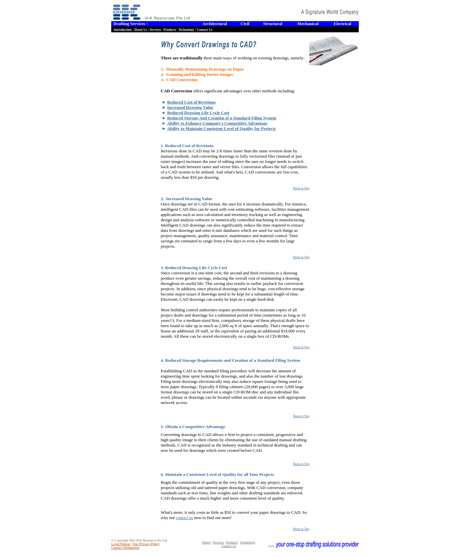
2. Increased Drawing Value (186, 198)
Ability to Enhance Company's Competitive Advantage (217, 123)
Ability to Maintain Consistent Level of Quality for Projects (221, 128)
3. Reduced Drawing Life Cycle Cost (194, 267)
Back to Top (301, 188)
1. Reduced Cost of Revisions (187, 145)
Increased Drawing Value (190, 107)
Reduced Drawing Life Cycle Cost (198, 112)
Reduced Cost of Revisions (191, 102)
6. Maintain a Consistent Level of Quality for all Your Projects (217, 474)
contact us (184, 517)
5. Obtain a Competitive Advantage (193, 426)
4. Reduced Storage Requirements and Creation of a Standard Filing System (230, 360)
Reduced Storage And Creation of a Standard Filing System (221, 117)
